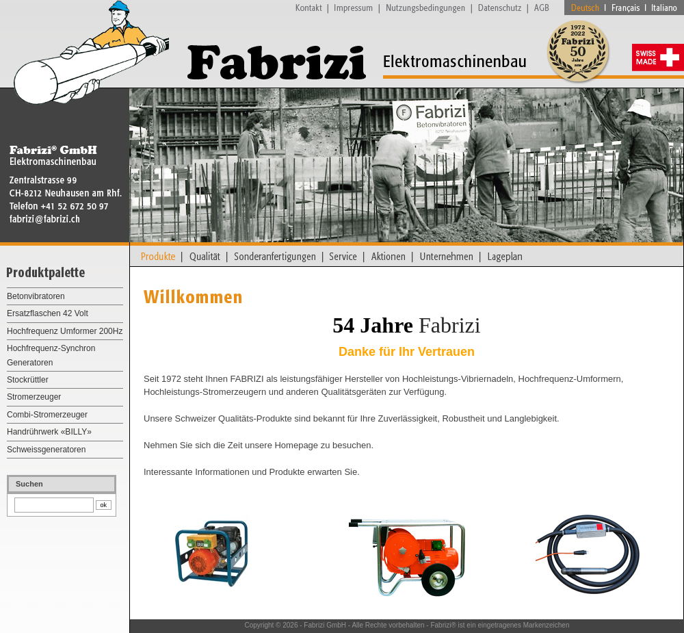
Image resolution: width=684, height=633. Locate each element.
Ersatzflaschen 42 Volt (47, 313)
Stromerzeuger (34, 397)
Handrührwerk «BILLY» (49, 432)
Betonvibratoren (36, 296)
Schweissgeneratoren (46, 449)
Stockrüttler (28, 380)
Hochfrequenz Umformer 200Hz (64, 331)
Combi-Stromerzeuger (47, 414)
